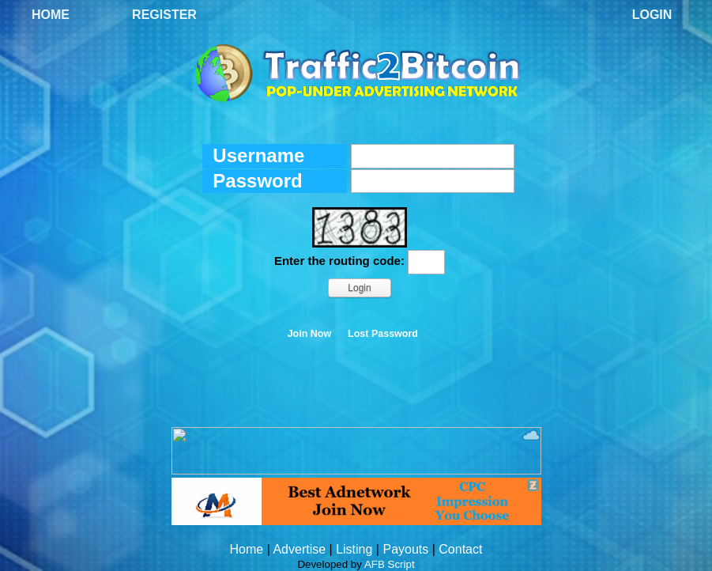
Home (51, 14)
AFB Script (389, 564)
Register (164, 14)
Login (652, 14)
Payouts (405, 549)
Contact (460, 549)
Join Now (310, 333)
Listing (354, 549)
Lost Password (383, 333)
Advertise (299, 549)
